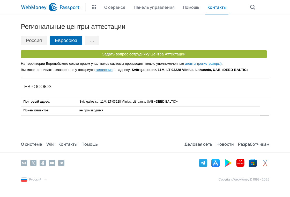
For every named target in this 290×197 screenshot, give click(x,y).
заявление (104, 70)
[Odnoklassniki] (43, 163)
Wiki (50, 144)
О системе (31, 144)
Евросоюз (66, 40)
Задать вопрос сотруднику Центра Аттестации (143, 54)
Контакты (67, 144)
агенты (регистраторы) (203, 63)
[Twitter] (33, 163)
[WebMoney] (39, 7)
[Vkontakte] (24, 163)
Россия (34, 40)
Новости (225, 144)
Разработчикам (253, 144)
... (92, 40)
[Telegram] (61, 163)
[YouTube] (52, 163)
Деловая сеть (198, 144)
